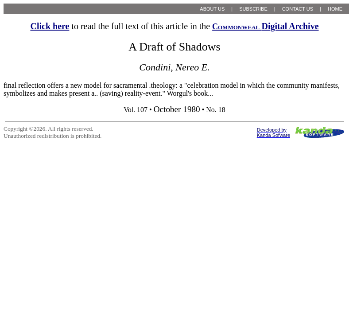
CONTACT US (298, 9)
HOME (335, 9)
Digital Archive (265, 26)
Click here (49, 26)
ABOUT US (212, 9)
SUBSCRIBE (253, 9)
